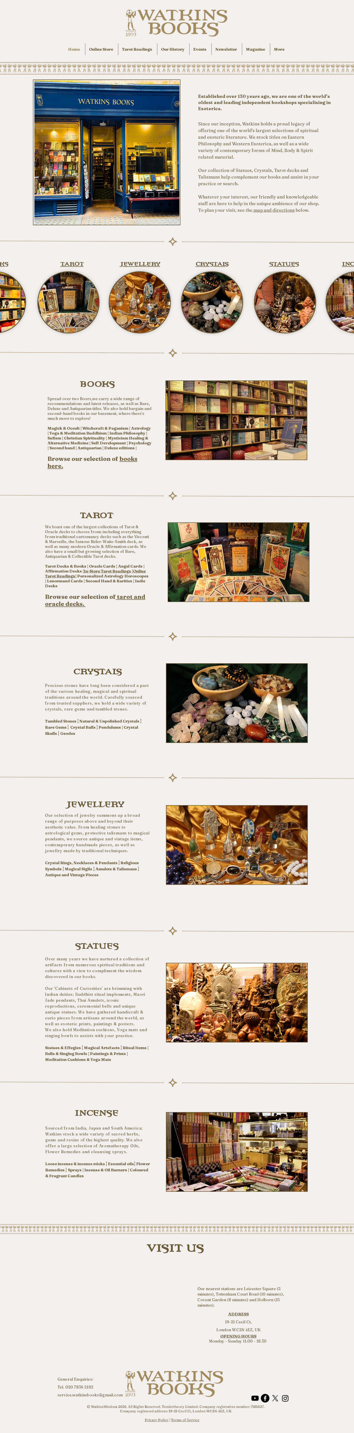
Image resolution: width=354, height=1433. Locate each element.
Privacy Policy (157, 1420)
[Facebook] (265, 1398)
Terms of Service (185, 1420)
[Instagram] (285, 1398)
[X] (275, 1398)
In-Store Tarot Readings (108, 571)
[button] (279, 49)
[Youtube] (255, 1398)
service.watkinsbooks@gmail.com (90, 1394)
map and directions (273, 210)
